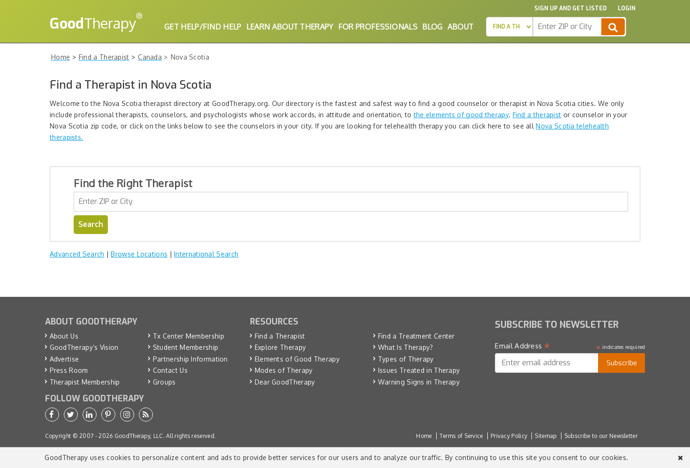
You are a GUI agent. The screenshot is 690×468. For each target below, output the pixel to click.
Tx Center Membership (188, 336)
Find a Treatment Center (416, 336)
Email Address (522, 346)
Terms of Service (461, 435)
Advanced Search (77, 254)
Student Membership (185, 347)
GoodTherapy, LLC (138, 435)
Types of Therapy (406, 359)
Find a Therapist (280, 336)
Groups (164, 382)
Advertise (64, 359)
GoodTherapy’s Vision (84, 347)
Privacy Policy (509, 435)
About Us (64, 336)
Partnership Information (190, 359)
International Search (206, 254)
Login (627, 8)
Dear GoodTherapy (285, 382)
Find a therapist (537, 115)
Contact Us (170, 370)
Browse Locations (139, 254)
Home (424, 435)
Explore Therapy (280, 347)
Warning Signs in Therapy (419, 382)
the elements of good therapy (461, 115)
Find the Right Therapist (133, 182)
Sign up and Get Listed (570, 8)
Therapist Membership (85, 382)
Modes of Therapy (284, 370)
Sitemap (545, 435)
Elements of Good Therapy (297, 359)
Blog (432, 26)
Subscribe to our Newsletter (600, 435)
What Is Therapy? (405, 347)
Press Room (69, 370)
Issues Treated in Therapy (419, 370)
